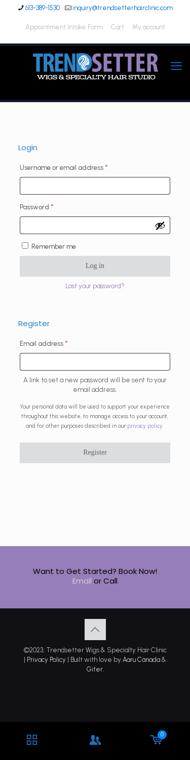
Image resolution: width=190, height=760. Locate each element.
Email (82, 580)
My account (148, 27)
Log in (95, 266)
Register (95, 452)
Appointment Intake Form (64, 27)
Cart (117, 27)
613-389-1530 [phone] (42, 8)
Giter (95, 669)
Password (50, 206)
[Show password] (160, 225)
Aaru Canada (141, 659)
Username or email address (77, 166)
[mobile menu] (176, 66)
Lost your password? (95, 286)
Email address (57, 342)
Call (110, 580)
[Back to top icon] (95, 629)
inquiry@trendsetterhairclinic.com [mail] (122, 8)
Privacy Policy (46, 659)
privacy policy (145, 426)
